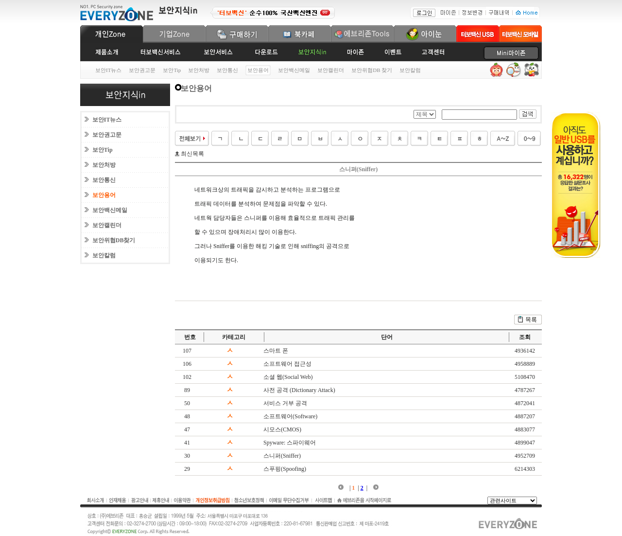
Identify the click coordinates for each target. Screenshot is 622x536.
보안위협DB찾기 (114, 240)
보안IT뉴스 (108, 70)
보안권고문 (142, 70)
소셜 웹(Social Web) (287, 377)
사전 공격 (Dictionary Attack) (299, 390)
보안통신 (227, 70)
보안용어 (104, 195)
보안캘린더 (330, 70)
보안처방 (198, 70)
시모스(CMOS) (282, 429)
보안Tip (172, 70)
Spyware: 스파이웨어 (289, 442)
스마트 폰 (275, 350)
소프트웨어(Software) (290, 416)
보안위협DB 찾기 (371, 70)
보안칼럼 (410, 70)
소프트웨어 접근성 (287, 363)
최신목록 (191, 153)
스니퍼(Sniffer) (282, 455)
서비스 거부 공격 (285, 403)
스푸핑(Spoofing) (284, 468)
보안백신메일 (294, 70)
